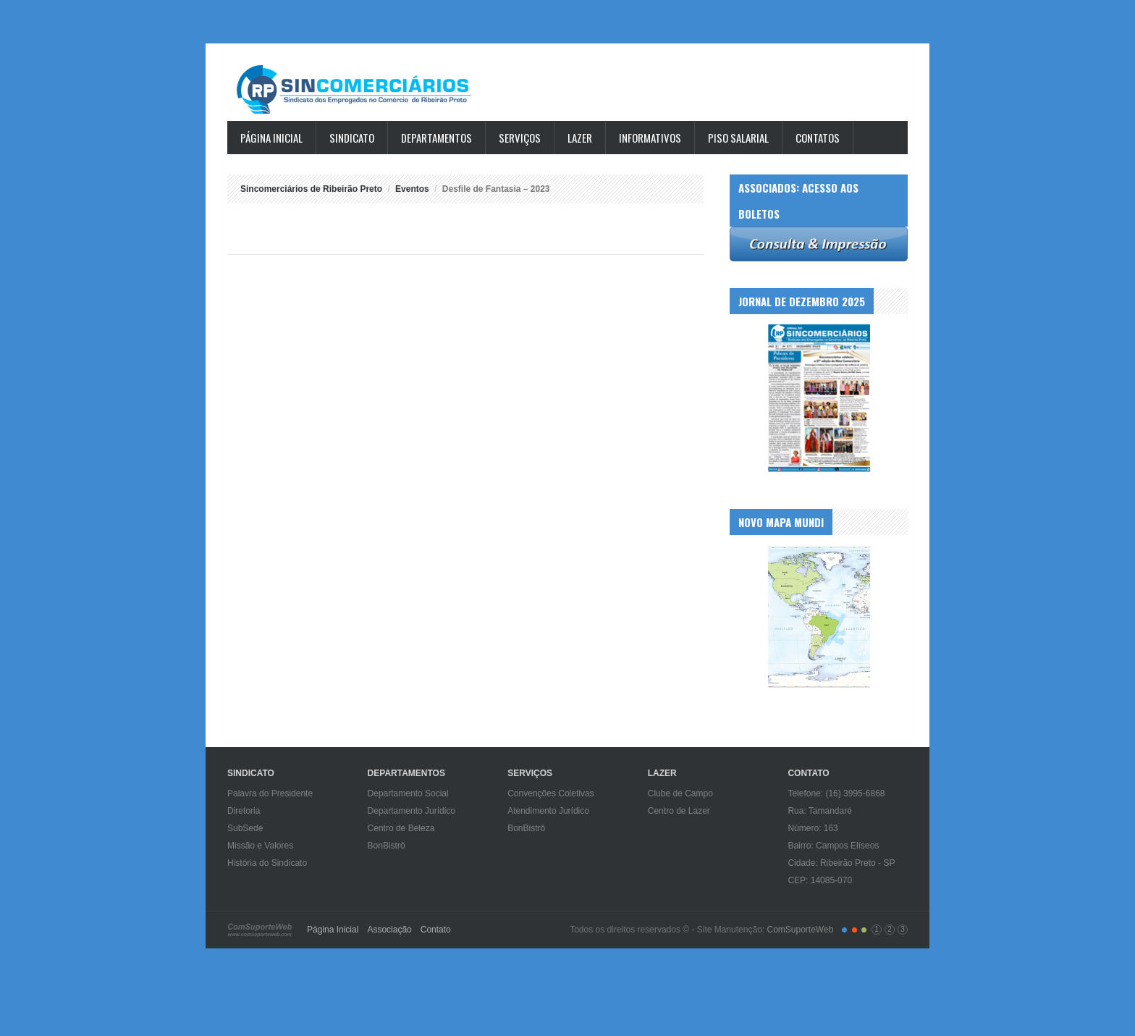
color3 (863, 929)
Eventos (412, 189)
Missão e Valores (260, 846)
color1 (844, 929)
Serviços (520, 138)
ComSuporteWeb (800, 930)
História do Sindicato (267, 863)
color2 (854, 929)
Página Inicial (271, 138)
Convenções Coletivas (550, 793)
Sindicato (351, 138)
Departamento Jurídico (411, 811)
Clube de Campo (680, 793)
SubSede (245, 828)
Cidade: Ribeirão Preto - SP (841, 863)
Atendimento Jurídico (548, 811)
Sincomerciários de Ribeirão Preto (368, 89)
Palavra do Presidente (270, 793)
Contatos (818, 138)
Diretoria (243, 811)
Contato (436, 930)
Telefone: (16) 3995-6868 (836, 793)
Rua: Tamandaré (820, 811)
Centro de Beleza (401, 828)
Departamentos (436, 138)
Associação (389, 930)
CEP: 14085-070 (820, 880)
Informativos (650, 138)
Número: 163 (812, 828)
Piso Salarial (738, 138)
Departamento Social (408, 793)
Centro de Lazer (679, 811)
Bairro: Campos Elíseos (833, 846)
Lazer (580, 138)
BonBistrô (386, 846)
